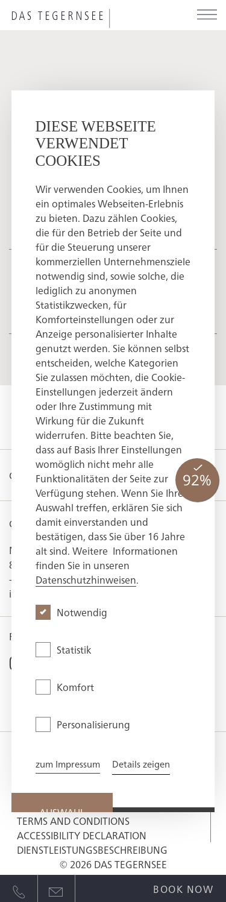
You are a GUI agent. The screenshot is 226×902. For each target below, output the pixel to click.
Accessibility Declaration (81, 835)
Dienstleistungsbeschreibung (92, 849)
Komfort (75, 686)
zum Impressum (68, 763)
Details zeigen (141, 763)
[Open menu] (207, 15)
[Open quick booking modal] (183, 887)
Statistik (74, 649)
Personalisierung (93, 724)
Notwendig (82, 612)
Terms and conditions (73, 820)
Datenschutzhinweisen (86, 579)
